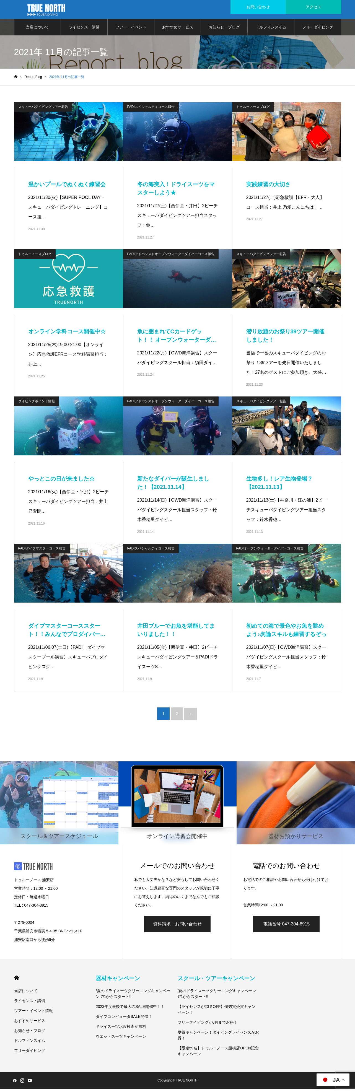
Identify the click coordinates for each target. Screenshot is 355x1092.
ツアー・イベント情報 (130, 33)
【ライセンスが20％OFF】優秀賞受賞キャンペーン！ (217, 1013)
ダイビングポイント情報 (36, 404)
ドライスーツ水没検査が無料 (121, 1030)
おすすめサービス (177, 30)
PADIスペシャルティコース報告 (151, 110)
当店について (37, 30)
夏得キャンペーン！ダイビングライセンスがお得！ (218, 1038)
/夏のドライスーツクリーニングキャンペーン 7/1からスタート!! (133, 997)
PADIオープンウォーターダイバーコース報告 (270, 552)
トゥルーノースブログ (253, 110)
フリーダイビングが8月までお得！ (208, 1025)
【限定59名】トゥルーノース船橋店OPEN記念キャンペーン (218, 1054)
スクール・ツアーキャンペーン (216, 982)
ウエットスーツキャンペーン (121, 1039)
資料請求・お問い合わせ (177, 927)
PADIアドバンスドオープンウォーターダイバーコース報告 (170, 257)
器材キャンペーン (118, 982)
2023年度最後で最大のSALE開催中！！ (130, 1010)
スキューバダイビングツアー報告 (43, 110)
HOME (16, 981)
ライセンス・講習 (84, 30)
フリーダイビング (317, 30)
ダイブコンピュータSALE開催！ (124, 1020)
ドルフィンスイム (270, 30)
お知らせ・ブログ (224, 30)
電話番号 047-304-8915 (286, 927)
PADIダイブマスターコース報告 (42, 552)
